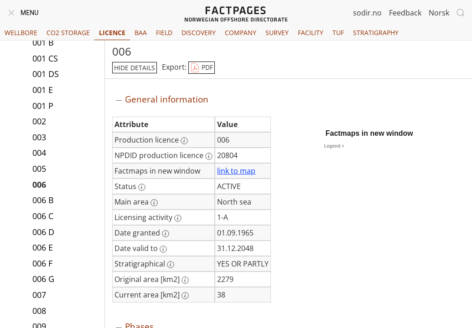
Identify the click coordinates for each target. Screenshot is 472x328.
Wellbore (21, 32)
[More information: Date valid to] (163, 249)
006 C (42, 215)
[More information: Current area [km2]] (185, 295)
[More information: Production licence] (184, 140)
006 (39, 184)
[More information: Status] (141, 187)
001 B (43, 42)
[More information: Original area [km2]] (185, 280)
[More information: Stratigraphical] (170, 264)
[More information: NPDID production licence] (209, 156)
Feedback (405, 13)
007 (39, 294)
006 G (43, 278)
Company (240, 32)
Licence (112, 32)
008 (39, 310)
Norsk (439, 13)
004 (39, 152)
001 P (42, 105)
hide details (134, 67)
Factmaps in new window (369, 133)
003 (39, 137)
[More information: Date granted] (165, 233)
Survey (277, 32)
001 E (42, 89)
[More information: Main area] (154, 202)
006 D (43, 231)
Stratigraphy (376, 32)
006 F (42, 263)
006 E (42, 247)
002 (39, 121)
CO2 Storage (68, 32)
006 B (43, 200)
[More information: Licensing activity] (178, 218)
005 (39, 168)
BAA (141, 32)
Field (164, 32)
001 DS (45, 73)
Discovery (199, 32)
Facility (310, 32)
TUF (338, 32)
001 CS (45, 58)
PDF (201, 68)
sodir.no (367, 13)
